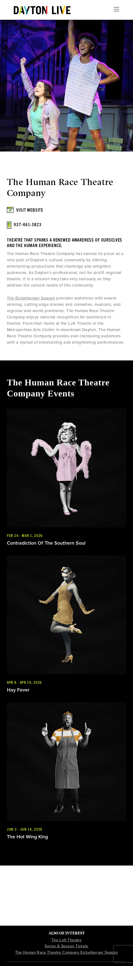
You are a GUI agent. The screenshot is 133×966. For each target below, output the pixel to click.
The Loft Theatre (66, 940)
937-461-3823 (27, 224)
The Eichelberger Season (31, 298)
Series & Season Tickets (66, 946)
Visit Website (29, 209)
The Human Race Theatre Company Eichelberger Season (66, 952)
